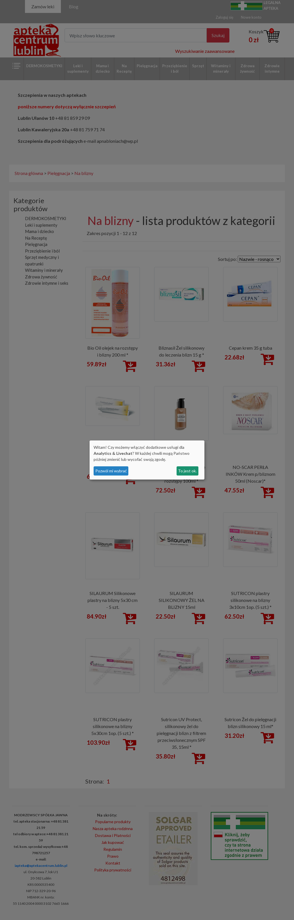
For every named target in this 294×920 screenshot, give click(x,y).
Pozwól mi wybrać (111, 470)
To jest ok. (187, 470)
